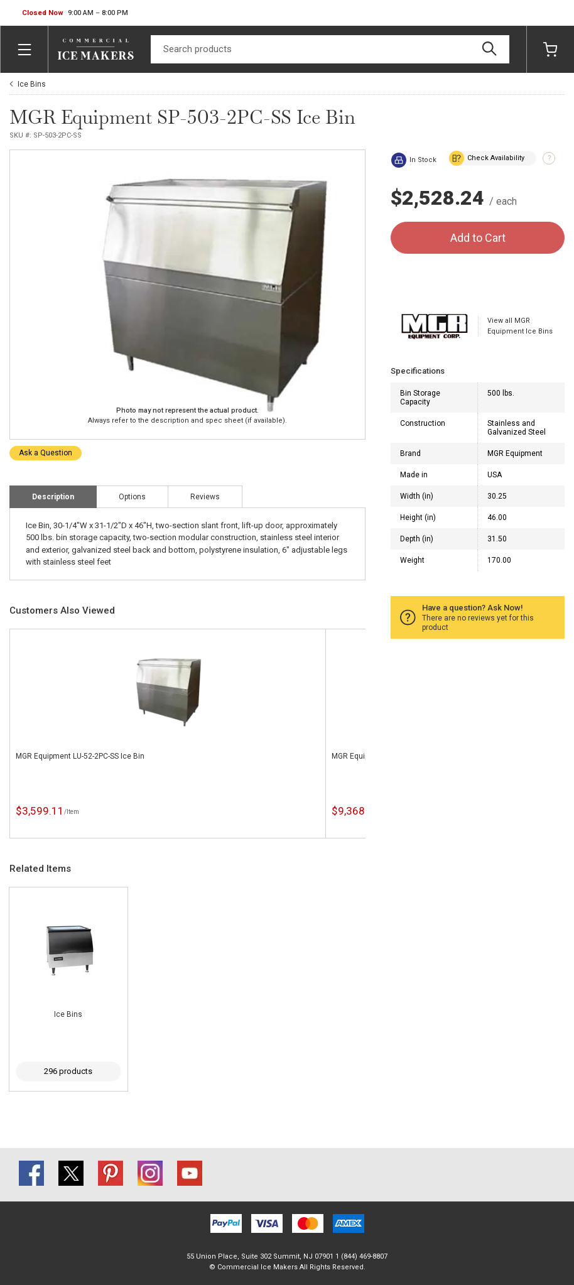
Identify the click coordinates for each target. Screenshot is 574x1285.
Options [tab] (132, 496)
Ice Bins (32, 84)
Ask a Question (45, 452)
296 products (68, 1071)
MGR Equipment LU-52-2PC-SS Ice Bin (80, 756)
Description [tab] (53, 496)
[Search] (330, 49)
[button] (75, 13)
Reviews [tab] (205, 496)
